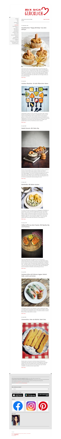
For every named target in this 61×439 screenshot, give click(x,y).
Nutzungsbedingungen (24, 384)
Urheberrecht (17, 384)
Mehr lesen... (23, 78)
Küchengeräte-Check (15, 43)
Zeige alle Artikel (46, 20)
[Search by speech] (48, 390)
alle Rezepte (16, 26)
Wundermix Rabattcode (14, 36)
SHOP (17, 21)
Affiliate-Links (19, 383)
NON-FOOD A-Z (16, 30)
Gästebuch (16, 37)
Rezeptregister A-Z (15, 27)
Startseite (16, 20)
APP (17, 22)
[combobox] (30, 390)
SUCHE (17, 25)
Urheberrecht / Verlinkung (14, 42)
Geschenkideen (16, 32)
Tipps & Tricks (16, 35)
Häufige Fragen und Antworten (15, 41)
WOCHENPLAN (16, 31)
